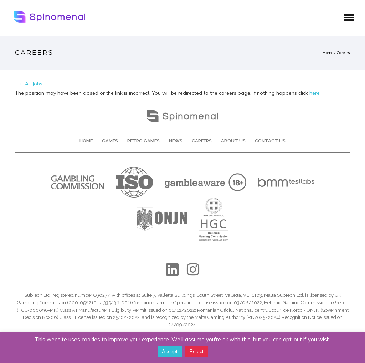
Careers (343, 52)
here (314, 93)
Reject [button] (197, 351)
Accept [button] (170, 351)
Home (328, 52)
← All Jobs (30, 83)
